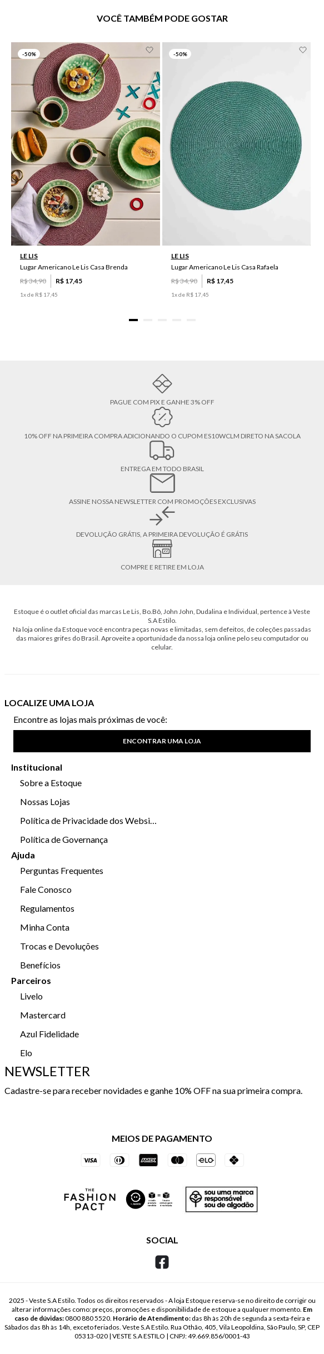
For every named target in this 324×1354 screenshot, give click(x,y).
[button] (133, 320)
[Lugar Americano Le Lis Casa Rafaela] (236, 181)
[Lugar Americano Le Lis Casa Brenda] (85, 181)
